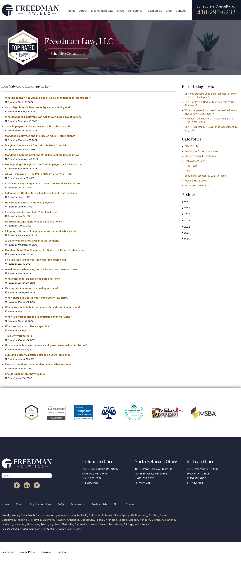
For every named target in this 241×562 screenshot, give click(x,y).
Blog (169, 10)
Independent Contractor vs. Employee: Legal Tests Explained (41, 193)
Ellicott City (87, 519)
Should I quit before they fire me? (25, 373)
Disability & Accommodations (201, 151)
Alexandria (168, 519)
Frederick (22, 519)
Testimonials (154, 10)
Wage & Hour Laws (195, 180)
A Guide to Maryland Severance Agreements (32, 240)
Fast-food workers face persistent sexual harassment (38, 364)
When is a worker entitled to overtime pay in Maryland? (38, 316)
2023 (186, 220)
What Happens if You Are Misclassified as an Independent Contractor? (48, 97)
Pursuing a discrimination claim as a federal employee (38, 354)
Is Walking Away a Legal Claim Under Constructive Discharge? (42, 183)
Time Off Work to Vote (18, 335)
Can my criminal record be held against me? (31, 288)
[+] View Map (90, 482)
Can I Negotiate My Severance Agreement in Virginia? (37, 107)
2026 (186, 202)
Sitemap (61, 552)
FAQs (120, 10)
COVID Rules (191, 146)
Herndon (20, 524)
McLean (133, 519)
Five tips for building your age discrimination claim (35, 259)
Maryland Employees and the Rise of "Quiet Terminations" (40, 135)
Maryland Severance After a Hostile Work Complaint (36, 145)
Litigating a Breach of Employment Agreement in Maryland (40, 231)
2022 (186, 226)
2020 (186, 239)
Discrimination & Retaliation (200, 156)
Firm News (190, 165)
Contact (181, 10)
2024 (186, 214)
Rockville (82, 515)
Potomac (107, 515)
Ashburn (145, 519)
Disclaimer (46, 552)
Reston (123, 519)
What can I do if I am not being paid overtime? (32, 278)
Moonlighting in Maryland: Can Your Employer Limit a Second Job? (45, 164)
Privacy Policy (27, 552)
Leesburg (7, 524)
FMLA (188, 170)
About (83, 10)
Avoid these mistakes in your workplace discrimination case (41, 269)
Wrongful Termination (197, 185)
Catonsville (8, 519)
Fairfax (100, 519)
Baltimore (48, 519)
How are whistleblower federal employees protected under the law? (46, 345)
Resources (8, 552)
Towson (60, 519)
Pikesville (35, 519)
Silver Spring (122, 515)
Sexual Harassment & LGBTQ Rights (205, 175)
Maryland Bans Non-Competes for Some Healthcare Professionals (45, 250)
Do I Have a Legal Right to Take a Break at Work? (34, 221)
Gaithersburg (139, 515)
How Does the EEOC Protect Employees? (29, 202)
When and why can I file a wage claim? (28, 326)
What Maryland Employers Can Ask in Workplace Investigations (43, 116)
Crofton (153, 515)
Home (71, 10)
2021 (186, 232)
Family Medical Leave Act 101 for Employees (31, 212)
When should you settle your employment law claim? (36, 297)
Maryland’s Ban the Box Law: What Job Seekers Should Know (42, 154)
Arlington (111, 519)
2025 (186, 208)
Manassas (33, 524)
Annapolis (73, 519)
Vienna (156, 519)
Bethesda (95, 515)
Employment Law (102, 10)
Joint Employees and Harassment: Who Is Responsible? (38, 126)
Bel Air (164, 515)
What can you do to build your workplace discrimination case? (42, 307)
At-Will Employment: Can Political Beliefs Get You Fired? (38, 174)
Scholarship (135, 10)
